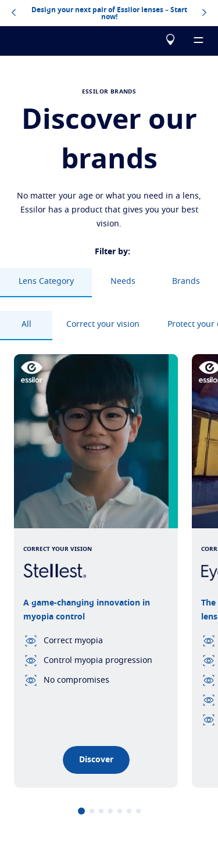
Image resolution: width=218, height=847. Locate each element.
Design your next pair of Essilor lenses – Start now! (109, 13)
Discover (96, 760)
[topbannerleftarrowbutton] (13, 13)
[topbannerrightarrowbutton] (204, 13)
